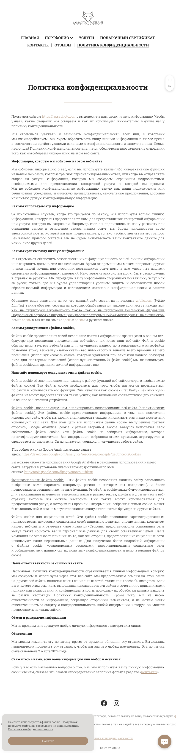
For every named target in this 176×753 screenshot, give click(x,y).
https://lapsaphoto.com (59, 116)
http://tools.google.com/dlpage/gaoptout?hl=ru (58, 472)
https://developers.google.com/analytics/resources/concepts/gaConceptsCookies (81, 454)
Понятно (48, 741)
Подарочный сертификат (127, 37)
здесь (26, 319)
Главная (30, 37)
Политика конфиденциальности (113, 45)
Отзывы (63, 45)
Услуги (86, 37)
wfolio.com (144, 300)
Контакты (38, 45)
